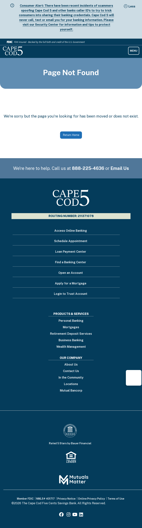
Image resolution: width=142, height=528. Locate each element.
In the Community (71, 377)
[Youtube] (74, 515)
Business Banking (71, 340)
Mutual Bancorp (71, 390)
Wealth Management (71, 346)
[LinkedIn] (81, 515)
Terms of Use (116, 498)
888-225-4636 (88, 168)
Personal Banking (71, 320)
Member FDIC (25, 498)
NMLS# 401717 (45, 498)
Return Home (71, 134)
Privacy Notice (66, 498)
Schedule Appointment (70, 241)
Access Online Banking (70, 230)
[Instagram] (68, 515)
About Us (71, 364)
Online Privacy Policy (91, 498)
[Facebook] (62, 515)
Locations (71, 384)
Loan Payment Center (70, 251)
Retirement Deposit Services (71, 333)
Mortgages (71, 327)
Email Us (119, 168)
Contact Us (71, 371)
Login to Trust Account (70, 294)
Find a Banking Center (70, 262)
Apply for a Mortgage (70, 283)
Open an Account (70, 273)
